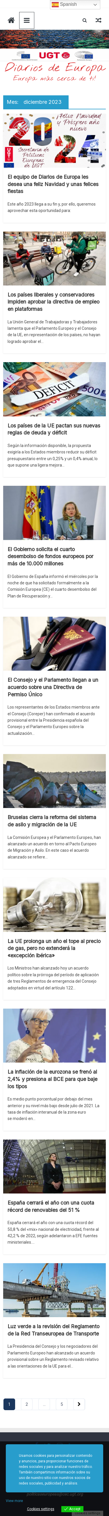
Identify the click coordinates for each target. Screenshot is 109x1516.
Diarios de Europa (55, 68)
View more (14, 1501)
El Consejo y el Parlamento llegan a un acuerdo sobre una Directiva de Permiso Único (53, 687)
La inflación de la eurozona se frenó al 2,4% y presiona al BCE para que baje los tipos (52, 1079)
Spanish (64, 4)
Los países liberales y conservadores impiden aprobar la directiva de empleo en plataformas (53, 302)
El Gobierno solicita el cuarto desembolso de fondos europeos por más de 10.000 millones (50, 556)
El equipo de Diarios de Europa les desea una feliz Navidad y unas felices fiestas (53, 184)
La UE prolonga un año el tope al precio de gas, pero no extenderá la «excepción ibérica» (54, 948)
